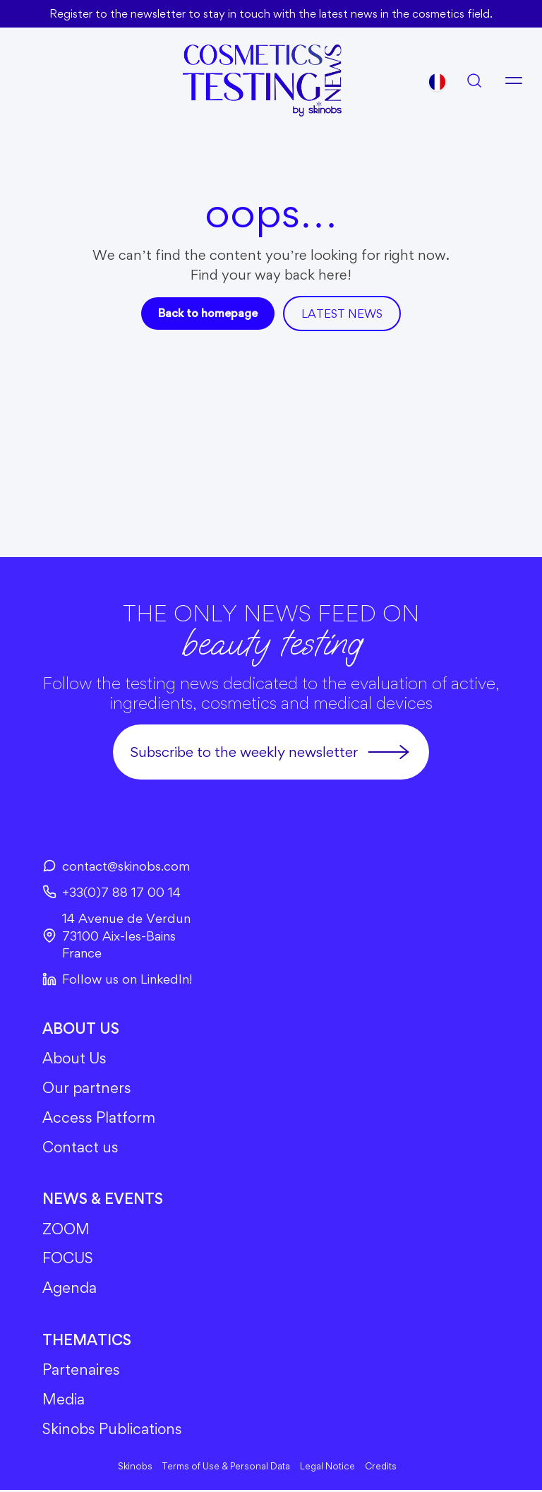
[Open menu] (514, 80)
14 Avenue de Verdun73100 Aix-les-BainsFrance (116, 934)
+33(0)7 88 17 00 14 (112, 891)
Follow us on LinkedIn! (117, 978)
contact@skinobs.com (116, 865)
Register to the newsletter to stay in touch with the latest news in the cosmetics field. (271, 13)
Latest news (342, 313)
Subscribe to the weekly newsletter (271, 751)
